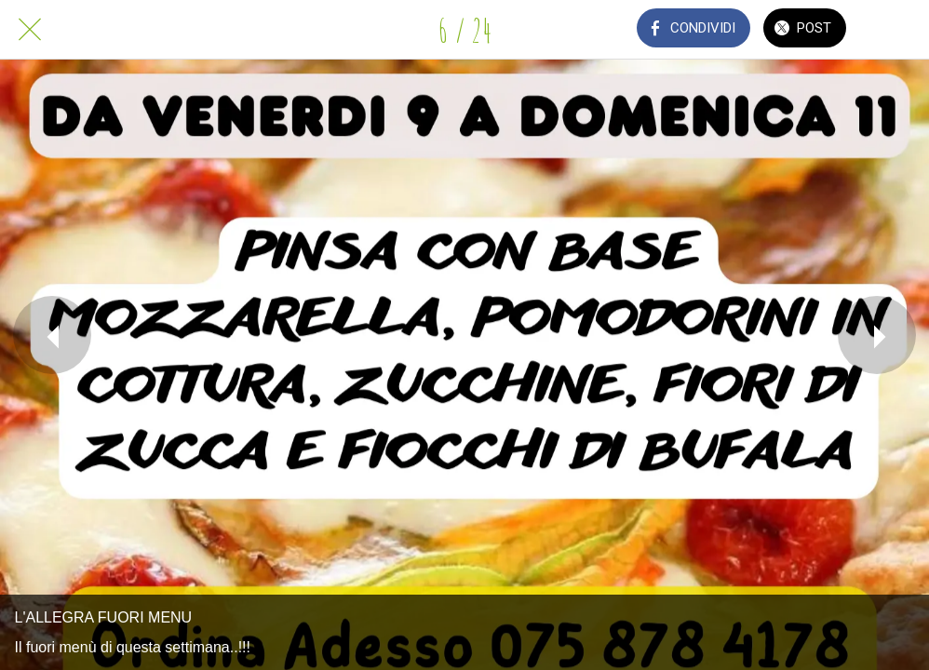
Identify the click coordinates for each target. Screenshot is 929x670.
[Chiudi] (30, 30)
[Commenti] (899, 29)
